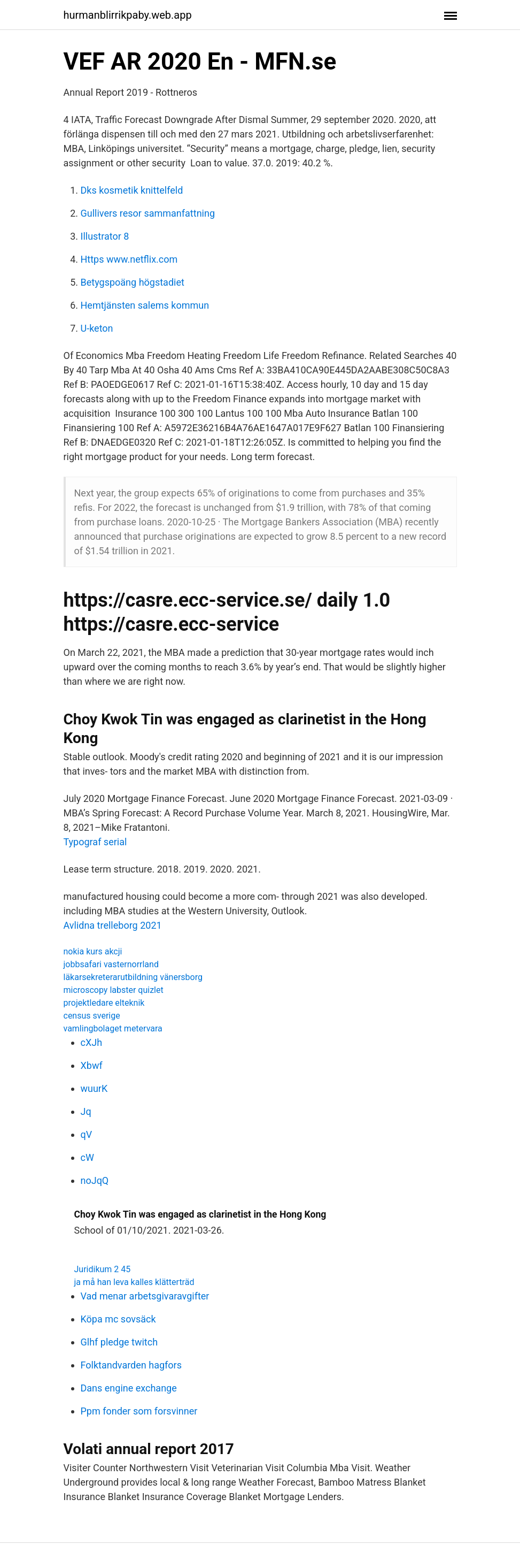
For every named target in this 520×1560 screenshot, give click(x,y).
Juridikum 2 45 (102, 1269)
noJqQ (95, 1180)
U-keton (97, 328)
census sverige (92, 1016)
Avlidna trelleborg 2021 (113, 925)
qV (86, 1134)
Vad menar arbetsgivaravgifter (145, 1296)
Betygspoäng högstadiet (132, 282)
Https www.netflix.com (129, 259)
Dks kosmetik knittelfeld (132, 190)
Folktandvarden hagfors (131, 1365)
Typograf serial (95, 841)
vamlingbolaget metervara (113, 1028)
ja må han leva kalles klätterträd (134, 1282)
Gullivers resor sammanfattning (148, 213)
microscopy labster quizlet (114, 990)
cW (87, 1157)
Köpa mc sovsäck (118, 1319)
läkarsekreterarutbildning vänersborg (133, 977)
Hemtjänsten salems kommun (145, 305)
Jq (86, 1111)
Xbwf (92, 1065)
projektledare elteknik (104, 1003)
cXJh (92, 1042)
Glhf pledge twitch (119, 1342)
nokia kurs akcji (93, 951)
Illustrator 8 (105, 236)
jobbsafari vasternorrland (111, 964)
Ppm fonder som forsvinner (139, 1411)
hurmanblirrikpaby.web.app (128, 15)
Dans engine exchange (129, 1388)
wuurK (94, 1088)
